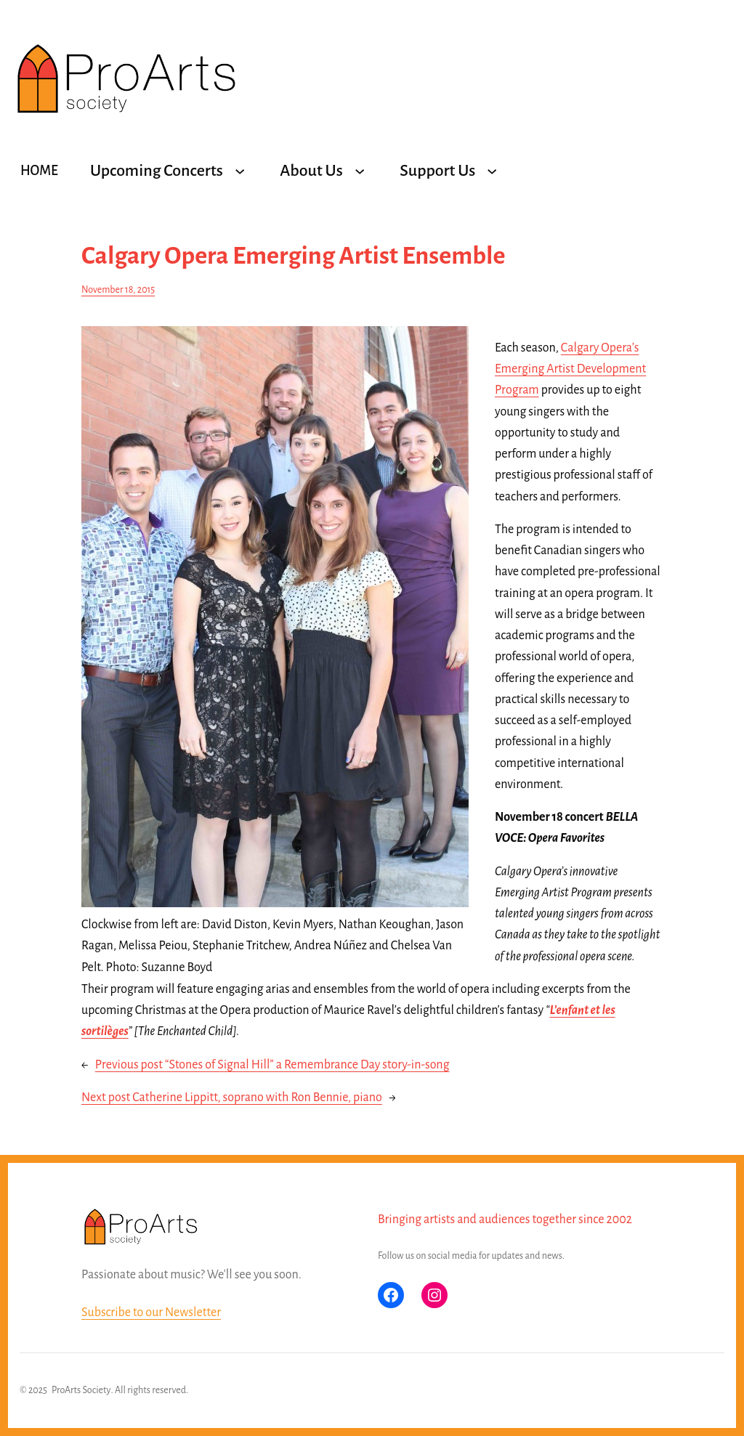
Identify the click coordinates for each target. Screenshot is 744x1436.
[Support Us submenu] (492, 171)
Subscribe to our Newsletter (151, 1312)
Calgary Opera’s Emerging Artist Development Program (570, 369)
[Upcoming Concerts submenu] (239, 171)
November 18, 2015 (118, 290)
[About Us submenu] (359, 171)
